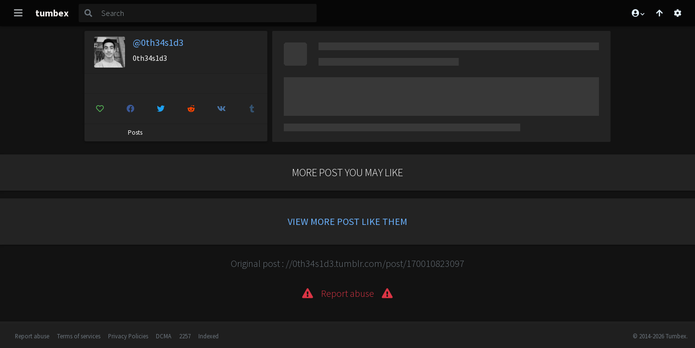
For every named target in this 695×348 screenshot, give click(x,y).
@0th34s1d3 (158, 42)
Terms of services (78, 336)
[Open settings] (677, 13)
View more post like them (347, 221)
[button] (637, 13)
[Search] (207, 13)
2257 (185, 336)
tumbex (52, 13)
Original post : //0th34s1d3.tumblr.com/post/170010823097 (347, 263)
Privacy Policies (128, 336)
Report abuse (32, 336)
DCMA (163, 336)
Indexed (208, 336)
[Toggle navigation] (18, 13)
